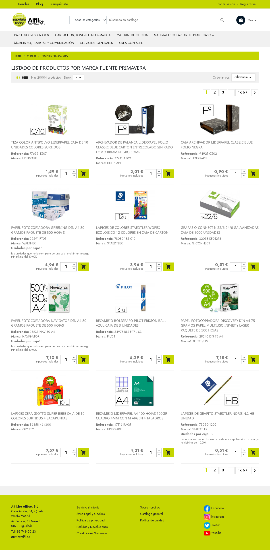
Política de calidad (152, 520)
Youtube (212, 533)
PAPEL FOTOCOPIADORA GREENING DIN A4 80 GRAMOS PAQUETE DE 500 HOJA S (47, 230)
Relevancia (243, 77)
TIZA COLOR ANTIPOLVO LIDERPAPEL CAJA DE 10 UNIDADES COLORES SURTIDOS (49, 144)
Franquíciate (59, 4)
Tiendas (23, 4)
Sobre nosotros (150, 507)
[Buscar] (167, 20)
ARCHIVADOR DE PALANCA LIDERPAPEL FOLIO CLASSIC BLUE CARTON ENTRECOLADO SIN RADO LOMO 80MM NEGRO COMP (134, 147)
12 (78, 77)
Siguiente (254, 93)
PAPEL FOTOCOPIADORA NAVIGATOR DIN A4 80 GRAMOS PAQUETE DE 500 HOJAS (48, 323)
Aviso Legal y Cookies (91, 514)
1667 (243, 92)
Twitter (212, 525)
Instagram (214, 517)
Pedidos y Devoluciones (92, 527)
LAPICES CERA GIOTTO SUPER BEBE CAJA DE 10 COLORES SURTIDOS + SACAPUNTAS (48, 416)
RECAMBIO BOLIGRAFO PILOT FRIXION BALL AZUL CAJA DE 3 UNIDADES (131, 323)
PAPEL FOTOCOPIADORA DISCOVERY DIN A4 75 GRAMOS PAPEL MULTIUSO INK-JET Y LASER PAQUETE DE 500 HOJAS (218, 325)
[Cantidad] (66, 173)
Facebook (214, 508)
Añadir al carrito (83, 173)
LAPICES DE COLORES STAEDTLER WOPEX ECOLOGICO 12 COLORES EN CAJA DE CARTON (132, 230)
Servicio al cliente (88, 507)
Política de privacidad (91, 520)
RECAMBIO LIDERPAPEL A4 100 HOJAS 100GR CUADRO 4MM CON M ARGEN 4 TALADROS (131, 416)
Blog (39, 4)
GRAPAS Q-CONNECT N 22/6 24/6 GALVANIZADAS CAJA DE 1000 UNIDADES (220, 230)
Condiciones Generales (92, 533)
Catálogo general (151, 514)
